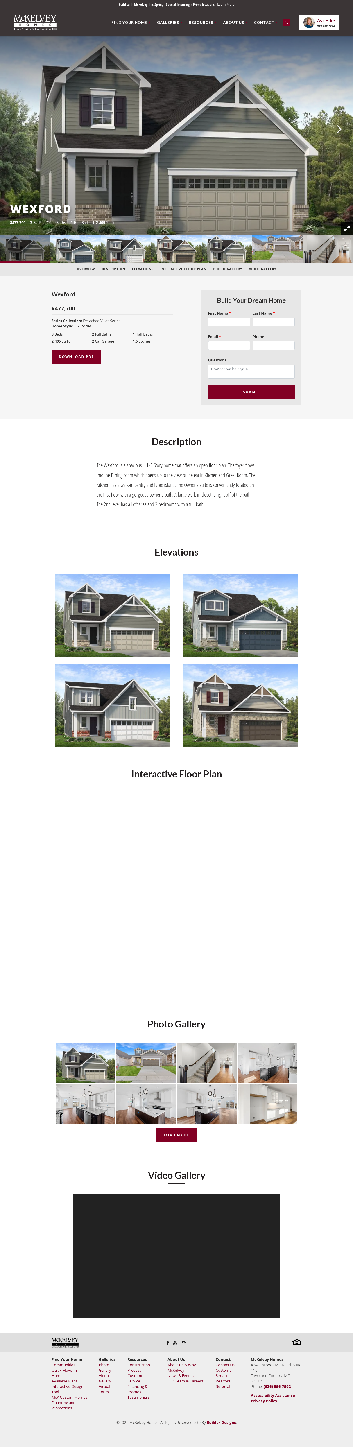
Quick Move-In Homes (64, 1373)
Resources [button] (201, 22)
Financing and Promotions (63, 1405)
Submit (251, 391)
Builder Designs (221, 1422)
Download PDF (76, 356)
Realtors (223, 1381)
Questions (217, 360)
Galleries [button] (168, 22)
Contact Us (225, 1364)
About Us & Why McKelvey (181, 1367)
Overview (86, 269)
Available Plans (64, 1381)
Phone (258, 336)
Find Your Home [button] (129, 22)
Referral (223, 1386)
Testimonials (138, 1397)
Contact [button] (264, 22)
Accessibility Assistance (273, 1395)
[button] (286, 22)
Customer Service (136, 1378)
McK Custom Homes (69, 1397)
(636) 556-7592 (277, 1386)
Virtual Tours (104, 1389)
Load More (177, 1134)
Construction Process (138, 1367)
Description (113, 269)
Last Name (264, 313)
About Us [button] (233, 22)
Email (214, 336)
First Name (219, 313)
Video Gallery (262, 269)
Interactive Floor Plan (183, 269)
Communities (63, 1364)
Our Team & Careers (185, 1381)
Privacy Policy (264, 1400)
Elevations (143, 269)
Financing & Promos (137, 1389)
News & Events (180, 1375)
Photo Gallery (227, 269)
